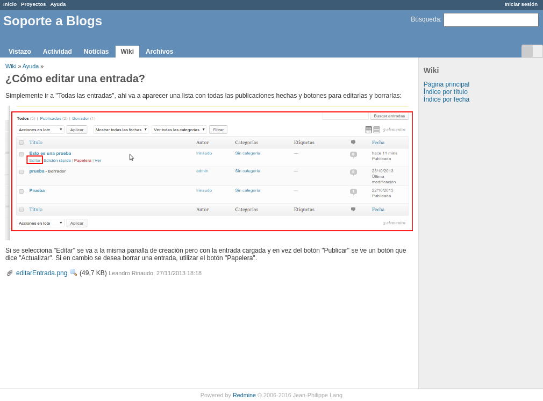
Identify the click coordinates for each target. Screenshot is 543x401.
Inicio (10, 4)
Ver (73, 272)
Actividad (57, 51)
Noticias (96, 51)
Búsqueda (425, 19)
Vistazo (20, 51)
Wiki (127, 51)
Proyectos (33, 4)
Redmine (244, 395)
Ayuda (58, 4)
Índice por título (446, 92)
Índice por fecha (446, 99)
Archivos (159, 51)
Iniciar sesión (521, 4)
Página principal (446, 84)
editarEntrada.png (41, 273)
